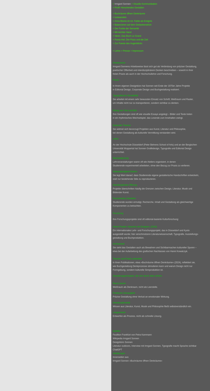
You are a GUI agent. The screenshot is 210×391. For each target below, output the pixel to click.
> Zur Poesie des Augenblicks (127, 43)
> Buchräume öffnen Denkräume (129, 13)
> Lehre (117, 51)
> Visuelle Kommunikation (144, 4)
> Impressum (136, 51)
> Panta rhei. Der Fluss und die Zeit (130, 39)
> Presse (125, 51)
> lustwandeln (120, 17)
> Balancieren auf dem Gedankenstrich (132, 24)
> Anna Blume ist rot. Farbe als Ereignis (132, 21)
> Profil (116, 7)
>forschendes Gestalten (132, 7)
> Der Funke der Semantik (126, 28)
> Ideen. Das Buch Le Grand (127, 36)
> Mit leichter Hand (122, 32)
